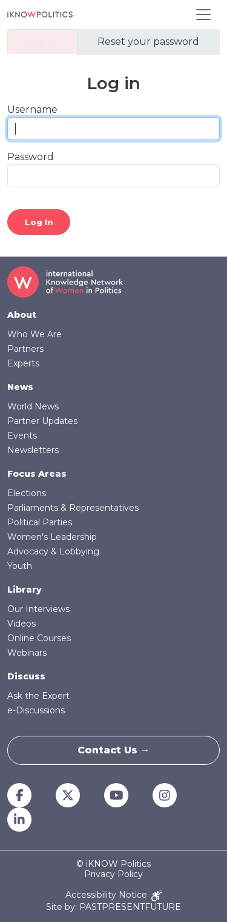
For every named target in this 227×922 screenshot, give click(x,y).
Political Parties (39, 522)
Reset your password (148, 41)
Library (24, 589)
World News (33, 406)
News (20, 387)
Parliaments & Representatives (73, 507)
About (21, 314)
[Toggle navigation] (203, 14)
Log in (42, 41)
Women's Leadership (52, 536)
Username (32, 109)
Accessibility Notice (113, 895)
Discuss (26, 676)
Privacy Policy (113, 874)
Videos (21, 623)
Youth (19, 565)
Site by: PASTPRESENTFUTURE (113, 907)
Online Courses (39, 638)
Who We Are (34, 334)
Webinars (27, 652)
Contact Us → (113, 750)
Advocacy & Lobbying (53, 551)
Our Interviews (38, 609)
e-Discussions (36, 710)
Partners (25, 348)
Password (30, 157)
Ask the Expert (38, 695)
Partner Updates (42, 421)
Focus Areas (37, 473)
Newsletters (33, 450)
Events (22, 435)
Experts (23, 363)
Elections (26, 493)
